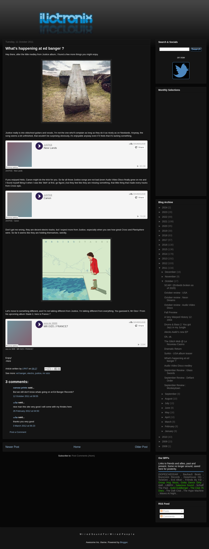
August (169, 398)
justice (38, 373)
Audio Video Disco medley (178, 365)
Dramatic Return (173, 348)
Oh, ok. (168, 336)
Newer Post (12, 446)
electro (30, 373)
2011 (165, 268)
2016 (165, 244)
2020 (165, 226)
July (167, 403)
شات (15, 402)
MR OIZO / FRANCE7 (25, 349)
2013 (165, 258)
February (170, 426)
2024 (165, 207)
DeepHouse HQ (192, 477)
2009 (165, 441)
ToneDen (163, 479)
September (171, 394)
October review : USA (175, 292)
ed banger (21, 373)
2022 (165, 216)
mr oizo (46, 373)
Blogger (123, 542)
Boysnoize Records (169, 477)
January (169, 431)
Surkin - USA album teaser (178, 353)
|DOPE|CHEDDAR (168, 474)
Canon (16, 221)
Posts (164, 511)
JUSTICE (9, 171)
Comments (167, 516)
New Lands (18, 171)
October (169, 281)
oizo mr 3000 (10, 349)
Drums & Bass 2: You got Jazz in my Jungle (177, 326)
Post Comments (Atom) (83, 455)
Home (77, 446)
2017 (165, 240)
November (170, 276)
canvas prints (20, 387)
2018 (165, 235)
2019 (165, 230)
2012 (165, 263)
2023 (165, 212)
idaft (160, 485)
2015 (165, 249)
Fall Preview (170, 312)
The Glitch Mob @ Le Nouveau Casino (175, 343)
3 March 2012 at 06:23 (24, 426)
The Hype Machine (193, 490)
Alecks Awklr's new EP (176, 332)
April (167, 417)
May (167, 412)
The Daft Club (173, 490)
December (170, 272)
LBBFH (169, 485)
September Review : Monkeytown (175, 386)
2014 (165, 254)
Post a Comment (18, 432)
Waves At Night (168, 493)
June (168, 407)
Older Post (141, 446)
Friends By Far (193, 479)
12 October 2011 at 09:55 (25, 396)
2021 (165, 221)
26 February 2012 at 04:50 (26, 411)
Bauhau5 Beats (192, 474)
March (168, 421)
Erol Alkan (176, 479)
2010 (165, 437)
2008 (165, 446)
